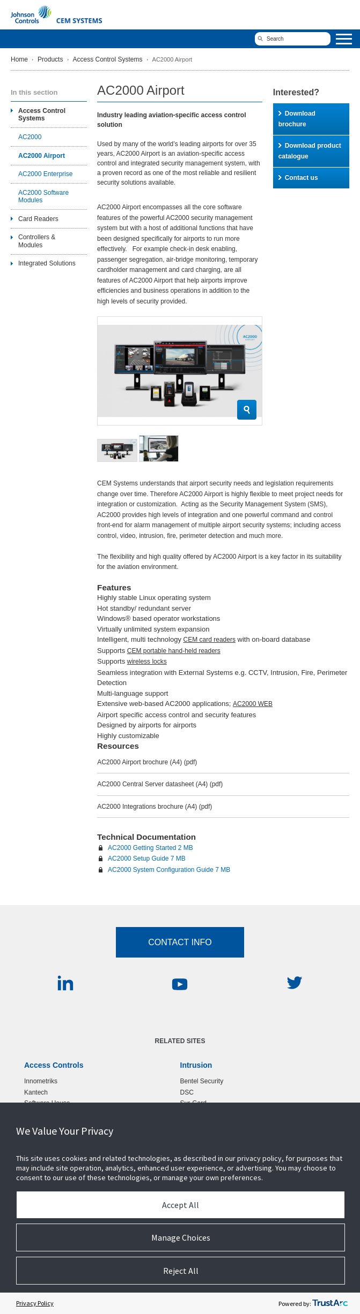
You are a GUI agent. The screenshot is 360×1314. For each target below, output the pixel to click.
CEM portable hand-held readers (174, 651)
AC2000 (29, 137)
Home (19, 59)
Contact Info (180, 942)
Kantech (36, 1092)
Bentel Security (202, 1081)
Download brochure (296, 119)
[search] (292, 38)
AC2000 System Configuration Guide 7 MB (169, 870)
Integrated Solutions (47, 263)
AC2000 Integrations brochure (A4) (154, 806)
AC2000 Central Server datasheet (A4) (160, 784)
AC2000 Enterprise (45, 174)
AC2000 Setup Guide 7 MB (147, 858)
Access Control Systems (108, 59)
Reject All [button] (181, 1270)
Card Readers (38, 219)
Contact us (298, 177)
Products (50, 59)
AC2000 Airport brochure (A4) (147, 762)
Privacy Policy (35, 1303)
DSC (187, 1092)
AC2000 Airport (41, 155)
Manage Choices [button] (180, 1237)
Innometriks (40, 1081)
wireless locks (147, 661)
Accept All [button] (180, 1204)
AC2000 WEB (253, 704)
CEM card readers (209, 639)
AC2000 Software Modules (43, 196)
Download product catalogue (309, 151)
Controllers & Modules (36, 240)
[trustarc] (330, 1303)
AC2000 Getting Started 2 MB (150, 848)
